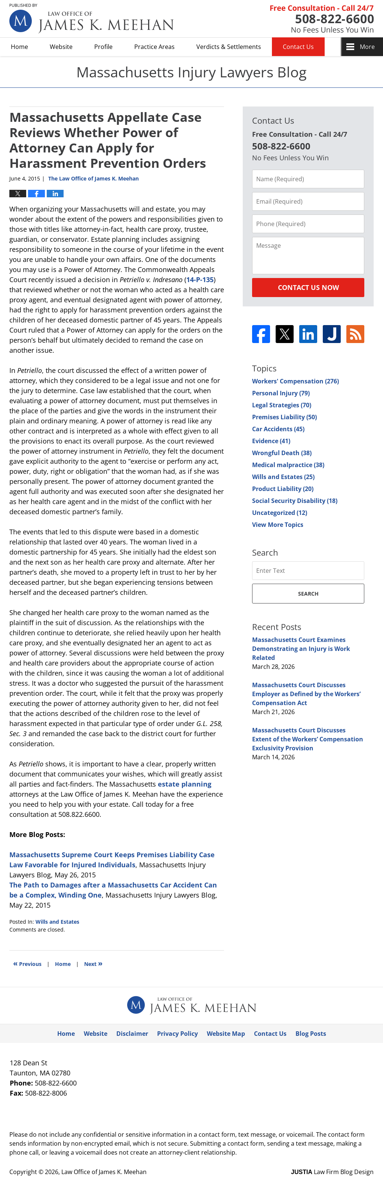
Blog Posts (310, 1033)
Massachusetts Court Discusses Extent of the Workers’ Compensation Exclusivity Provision (307, 739)
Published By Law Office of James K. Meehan (322, 19)
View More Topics (277, 525)
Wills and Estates (57, 921)
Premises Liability (284, 417)
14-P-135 (200, 279)
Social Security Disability (294, 501)
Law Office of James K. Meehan (104, 1172)
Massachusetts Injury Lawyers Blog (91, 19)
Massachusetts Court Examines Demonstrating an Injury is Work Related (301, 649)
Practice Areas (154, 47)
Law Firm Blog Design (332, 1172)
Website (61, 47)
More (367, 47)
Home (19, 47)
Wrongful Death (282, 453)
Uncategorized (279, 513)
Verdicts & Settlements (228, 47)
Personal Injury (281, 393)
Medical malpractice (288, 465)
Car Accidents (278, 429)
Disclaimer (132, 1033)
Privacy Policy (177, 1033)
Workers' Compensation (295, 381)
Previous (27, 963)
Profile (103, 47)
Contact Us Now (308, 287)
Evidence (271, 441)
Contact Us (298, 47)
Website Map (226, 1033)
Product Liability (282, 489)
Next (93, 963)
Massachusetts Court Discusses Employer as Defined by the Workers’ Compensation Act (306, 694)
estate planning (184, 783)
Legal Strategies (281, 405)
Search (308, 593)
